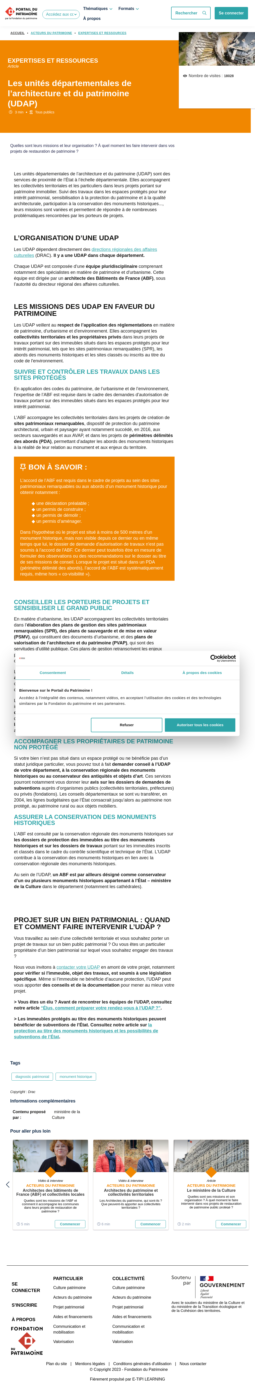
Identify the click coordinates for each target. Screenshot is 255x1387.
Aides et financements (72, 1311)
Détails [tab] (127, 672)
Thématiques (95, 8)
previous (7, 1182)
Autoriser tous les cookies (200, 725)
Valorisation (63, 1336)
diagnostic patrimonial (32, 1077)
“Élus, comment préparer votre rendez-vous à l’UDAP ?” (101, 1007)
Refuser (127, 725)
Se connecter (231, 13)
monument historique (76, 1077)
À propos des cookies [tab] (202, 672)
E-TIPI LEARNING (148, 1368)
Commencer (70, 1223)
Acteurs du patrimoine (72, 1292)
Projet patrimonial (68, 1302)
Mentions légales (90, 1353)
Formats (126, 8)
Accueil (17, 33)
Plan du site (56, 1353)
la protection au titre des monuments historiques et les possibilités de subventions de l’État (86, 1030)
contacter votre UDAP (78, 967)
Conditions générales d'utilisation (142, 1353)
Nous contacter (193, 1353)
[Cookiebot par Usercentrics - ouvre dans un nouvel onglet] (214, 658)
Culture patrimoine (69, 1282)
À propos (92, 18)
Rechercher (190, 13)
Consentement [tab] (53, 672)
